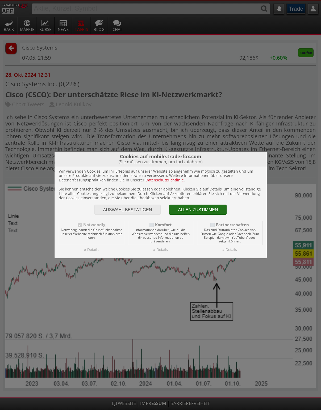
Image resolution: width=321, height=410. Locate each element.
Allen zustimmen (198, 210)
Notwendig (94, 225)
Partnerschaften (232, 225)
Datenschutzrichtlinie (164, 179)
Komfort (163, 225)
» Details (91, 249)
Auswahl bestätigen (127, 210)
